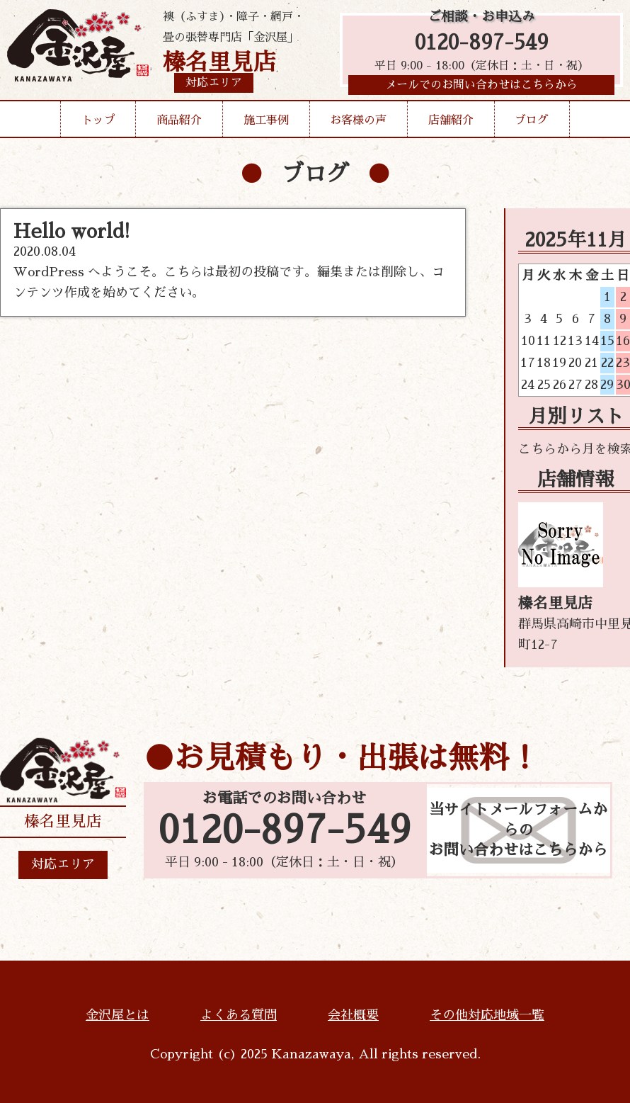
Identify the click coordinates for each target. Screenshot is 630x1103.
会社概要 (353, 1015)
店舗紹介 (451, 123)
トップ (98, 123)
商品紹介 (179, 123)
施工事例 (266, 123)
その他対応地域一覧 (487, 1015)
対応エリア (63, 864)
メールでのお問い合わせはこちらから (481, 88)
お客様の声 (358, 123)
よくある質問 (238, 1015)
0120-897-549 (482, 44)
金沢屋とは (117, 1015)
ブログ (532, 123)
